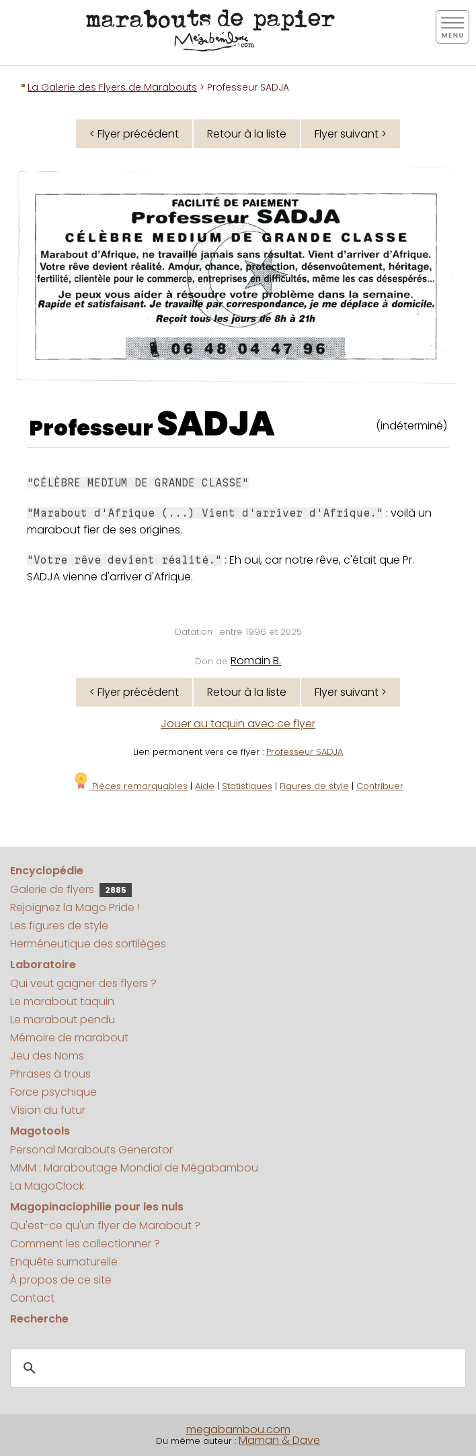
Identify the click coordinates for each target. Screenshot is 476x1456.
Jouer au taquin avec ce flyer (238, 723)
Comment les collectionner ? (85, 1243)
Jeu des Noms (47, 1055)
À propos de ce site (61, 1280)
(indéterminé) (411, 425)
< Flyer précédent (134, 134)
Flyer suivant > (351, 134)
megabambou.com (238, 1429)
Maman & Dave (279, 1440)
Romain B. (256, 660)
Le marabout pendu (62, 1019)
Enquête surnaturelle (64, 1261)
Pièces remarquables (130, 786)
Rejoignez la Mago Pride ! (75, 907)
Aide (204, 786)
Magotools (40, 1131)
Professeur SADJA (304, 751)
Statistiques (247, 786)
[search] (236, 1368)
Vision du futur (47, 1110)
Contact (32, 1298)
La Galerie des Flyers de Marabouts (112, 87)
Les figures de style (59, 925)
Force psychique (53, 1092)
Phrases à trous (50, 1074)
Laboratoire (43, 964)
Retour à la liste (246, 134)
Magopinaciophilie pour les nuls (97, 1206)
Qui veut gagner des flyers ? (83, 983)
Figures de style (314, 786)
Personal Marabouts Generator (91, 1149)
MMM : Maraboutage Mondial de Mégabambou (134, 1168)
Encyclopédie (46, 870)
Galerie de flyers (71, 889)
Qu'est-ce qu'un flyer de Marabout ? (105, 1225)
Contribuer (379, 786)
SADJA (216, 424)
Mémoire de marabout (69, 1037)
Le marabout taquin (62, 1001)
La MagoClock (47, 1186)
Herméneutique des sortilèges (88, 943)
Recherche (39, 1319)
